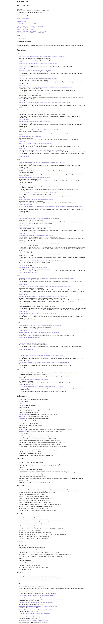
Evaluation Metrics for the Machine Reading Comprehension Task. (34, 613)
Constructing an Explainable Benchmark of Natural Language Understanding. (37, 595)
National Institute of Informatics (35, 10)
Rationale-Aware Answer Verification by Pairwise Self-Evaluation (34, 121)
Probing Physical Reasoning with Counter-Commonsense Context (34, 177)
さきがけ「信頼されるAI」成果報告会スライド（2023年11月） (32, 31)
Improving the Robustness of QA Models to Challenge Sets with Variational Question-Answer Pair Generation (45, 286)
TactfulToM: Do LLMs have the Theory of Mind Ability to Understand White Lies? (38, 78)
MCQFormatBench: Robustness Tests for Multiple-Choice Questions (35, 93)
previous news (22, 38)
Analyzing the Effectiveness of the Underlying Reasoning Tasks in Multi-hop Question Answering (42, 192)
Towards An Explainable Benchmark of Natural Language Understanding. (36, 602)
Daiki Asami (23, 431)
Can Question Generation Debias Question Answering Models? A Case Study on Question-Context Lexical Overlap (46, 278)
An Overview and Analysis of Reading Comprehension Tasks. (33, 620)
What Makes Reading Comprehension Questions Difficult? (33, 267)
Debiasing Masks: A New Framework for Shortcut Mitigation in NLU (35, 227)
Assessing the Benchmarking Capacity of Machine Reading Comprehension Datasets (39, 332)
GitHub (19, 18)
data (31, 168)
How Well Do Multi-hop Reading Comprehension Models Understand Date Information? (39, 244)
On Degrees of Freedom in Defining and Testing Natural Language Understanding (38, 186)
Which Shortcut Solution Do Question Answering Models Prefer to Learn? (36, 199)
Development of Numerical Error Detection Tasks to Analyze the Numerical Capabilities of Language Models (44, 102)
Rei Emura (22, 420)
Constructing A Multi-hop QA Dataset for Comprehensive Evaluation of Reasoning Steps (40, 325)
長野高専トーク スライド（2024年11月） (27, 29)
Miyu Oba (22, 416)
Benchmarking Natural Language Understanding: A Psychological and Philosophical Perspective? (42, 599)
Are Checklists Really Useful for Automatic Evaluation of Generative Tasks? (37, 70)
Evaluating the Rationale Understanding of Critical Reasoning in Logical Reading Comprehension (42, 162)
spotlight (34, 337)
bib (26, 252)
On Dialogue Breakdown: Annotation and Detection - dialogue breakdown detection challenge (41, 386)
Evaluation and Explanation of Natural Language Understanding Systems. (36, 591)
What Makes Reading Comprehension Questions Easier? (32, 343)
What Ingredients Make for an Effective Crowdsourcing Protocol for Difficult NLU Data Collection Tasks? (43, 296)
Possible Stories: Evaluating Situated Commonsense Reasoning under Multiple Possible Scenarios (42, 254)
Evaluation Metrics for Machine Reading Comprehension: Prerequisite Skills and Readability (41, 355)
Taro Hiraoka (23, 410)
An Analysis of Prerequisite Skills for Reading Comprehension (33, 379)
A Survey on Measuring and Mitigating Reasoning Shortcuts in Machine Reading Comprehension (42, 260)
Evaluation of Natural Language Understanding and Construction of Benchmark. (38, 606)
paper (20, 61)
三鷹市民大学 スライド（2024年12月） (26, 27)
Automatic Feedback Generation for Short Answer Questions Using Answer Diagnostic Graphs (41, 150)
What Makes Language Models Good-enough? (30, 136)
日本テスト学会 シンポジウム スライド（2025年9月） (30, 26)
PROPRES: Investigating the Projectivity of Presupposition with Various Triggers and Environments (42, 170)
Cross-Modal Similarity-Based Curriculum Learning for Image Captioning (36, 235)
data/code (30, 303)
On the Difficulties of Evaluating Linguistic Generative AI (32, 586)
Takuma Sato (23, 409)
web (26, 377)
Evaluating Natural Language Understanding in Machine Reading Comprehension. (38, 609)
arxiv (24, 68)
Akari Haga (22, 418)
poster (27, 127)
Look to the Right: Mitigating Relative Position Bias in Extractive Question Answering (39, 218)
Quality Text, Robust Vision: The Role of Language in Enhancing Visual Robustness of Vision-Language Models (45, 87)
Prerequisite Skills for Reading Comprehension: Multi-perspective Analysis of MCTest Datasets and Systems (44, 362)
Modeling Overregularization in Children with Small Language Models (35, 143)
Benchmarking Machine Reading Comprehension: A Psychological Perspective (37, 313)
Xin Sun (22, 405)
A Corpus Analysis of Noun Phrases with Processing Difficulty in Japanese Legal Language (40, 129)
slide (27, 119)
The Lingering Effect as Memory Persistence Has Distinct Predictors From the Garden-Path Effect (42, 56)
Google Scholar (25, 18)
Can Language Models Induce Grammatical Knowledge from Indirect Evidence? (38, 113)
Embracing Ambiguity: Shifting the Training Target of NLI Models (34, 305)
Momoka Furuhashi (24, 414)
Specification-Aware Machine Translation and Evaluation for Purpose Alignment (38, 63)
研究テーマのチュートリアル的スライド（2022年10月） (30, 32)
